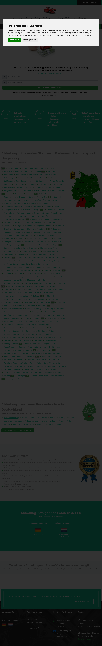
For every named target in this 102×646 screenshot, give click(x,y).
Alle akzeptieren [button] (14, 40)
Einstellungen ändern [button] (29, 40)
